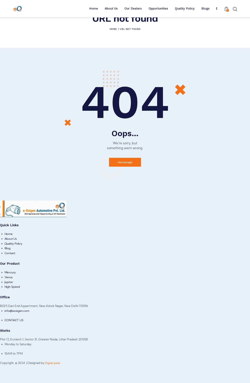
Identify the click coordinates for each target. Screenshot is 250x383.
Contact (10, 270)
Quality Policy (14, 261)
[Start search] (235, 9)
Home (113, 46)
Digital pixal (52, 380)
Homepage (125, 180)
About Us (11, 256)
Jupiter (9, 299)
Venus (9, 295)
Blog (7, 266)
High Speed (12, 304)
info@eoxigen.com (17, 328)
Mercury (10, 290)
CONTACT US (14, 338)
